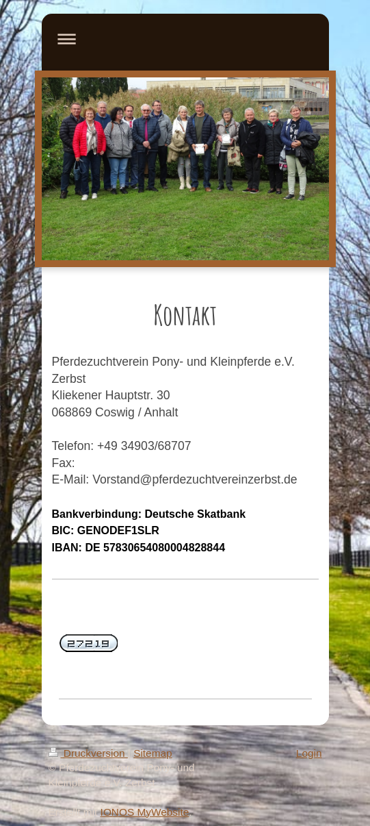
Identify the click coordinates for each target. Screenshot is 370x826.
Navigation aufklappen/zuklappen (185, 38)
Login (309, 753)
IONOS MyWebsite (145, 812)
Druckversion (88, 753)
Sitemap (152, 753)
